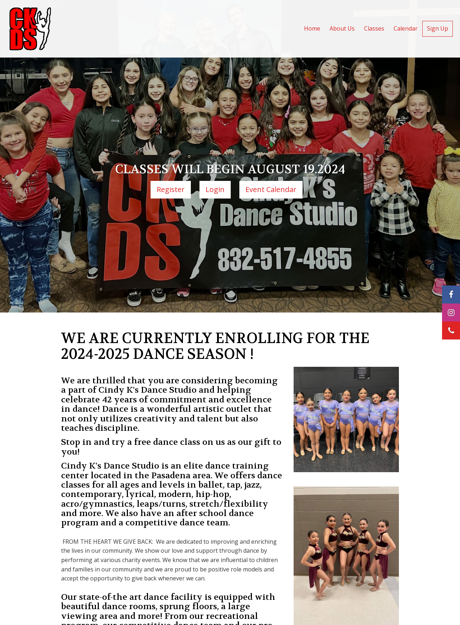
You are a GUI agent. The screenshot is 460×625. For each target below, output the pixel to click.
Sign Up (437, 28)
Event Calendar (270, 189)
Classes (374, 28)
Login (215, 189)
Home (312, 28)
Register (171, 189)
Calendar (406, 28)
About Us (342, 28)
